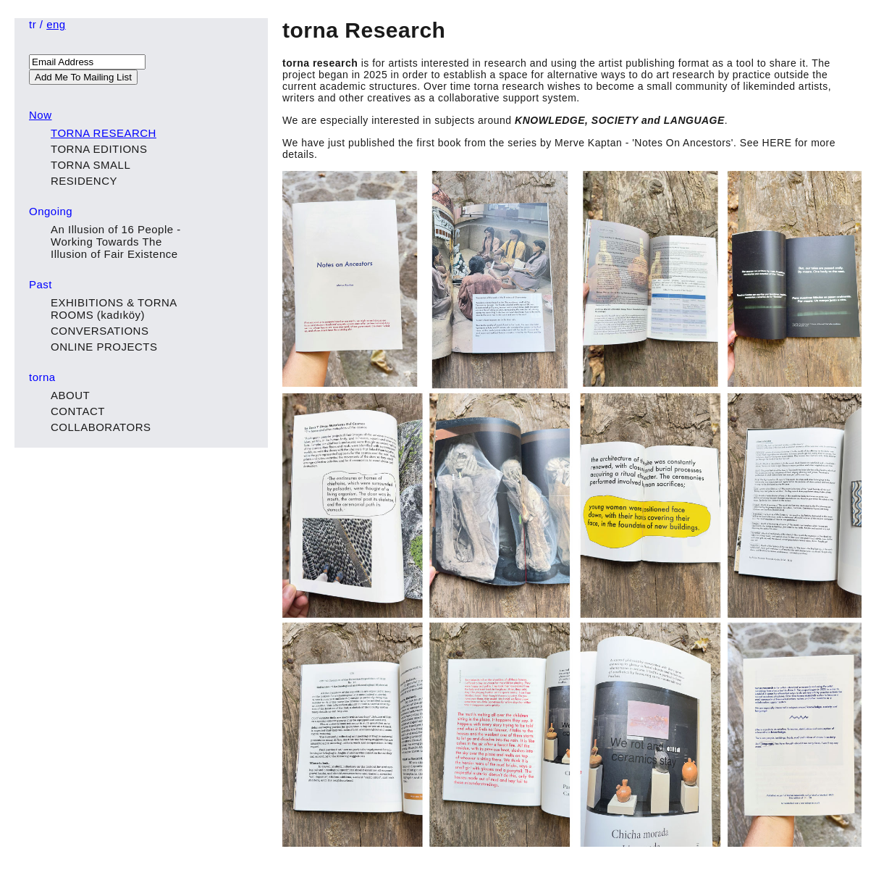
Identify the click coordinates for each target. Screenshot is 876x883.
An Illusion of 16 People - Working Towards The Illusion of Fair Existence (116, 241)
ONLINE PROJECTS (104, 346)
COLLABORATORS (101, 427)
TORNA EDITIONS (99, 149)
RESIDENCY (84, 181)
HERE (777, 142)
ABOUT (70, 395)
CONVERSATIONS (99, 331)
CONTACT (78, 411)
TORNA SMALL (90, 165)
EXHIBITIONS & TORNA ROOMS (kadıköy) (114, 308)
